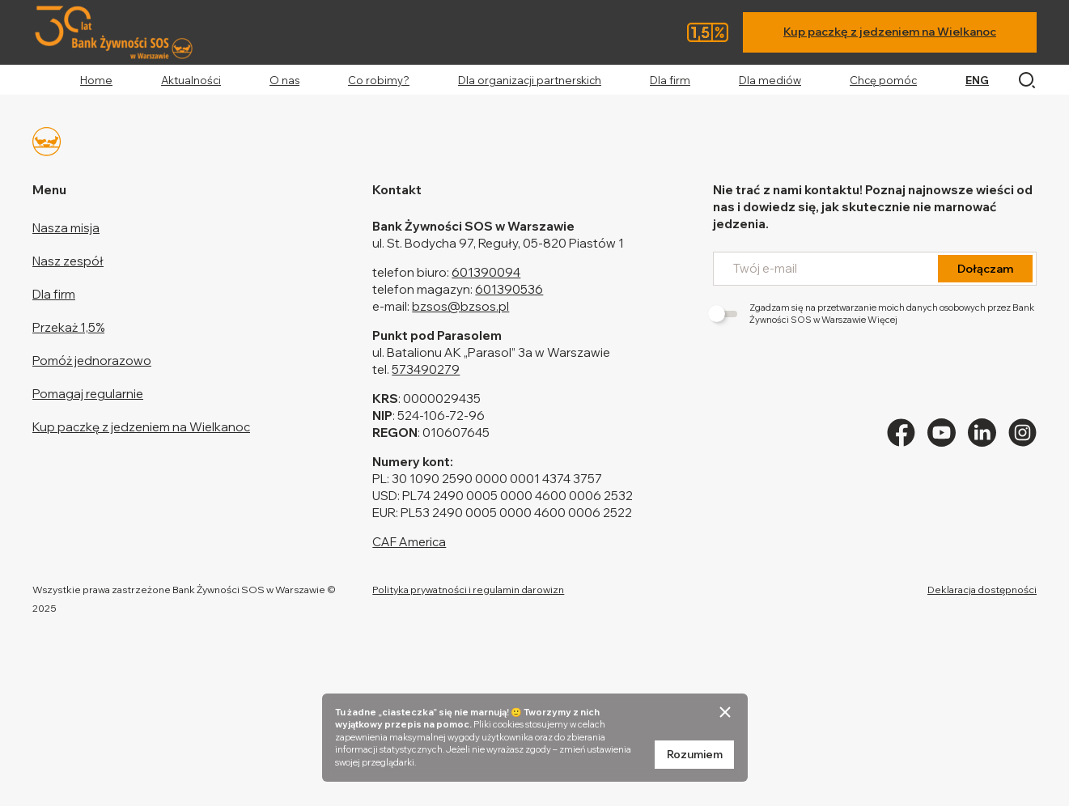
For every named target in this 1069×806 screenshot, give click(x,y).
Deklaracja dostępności (982, 589)
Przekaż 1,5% (68, 327)
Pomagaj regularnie (87, 393)
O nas (284, 80)
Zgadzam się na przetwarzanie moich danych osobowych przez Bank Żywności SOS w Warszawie (873, 313)
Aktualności (191, 80)
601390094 (486, 272)
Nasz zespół (68, 261)
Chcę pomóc (883, 80)
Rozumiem (695, 754)
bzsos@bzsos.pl (460, 306)
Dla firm (670, 80)
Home (96, 80)
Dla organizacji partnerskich (529, 80)
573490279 (426, 369)
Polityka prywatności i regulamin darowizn (468, 589)
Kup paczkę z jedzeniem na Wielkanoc (889, 31)
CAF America (409, 541)
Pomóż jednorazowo (91, 360)
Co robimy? (378, 80)
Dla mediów (770, 80)
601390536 (509, 289)
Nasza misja (66, 227)
